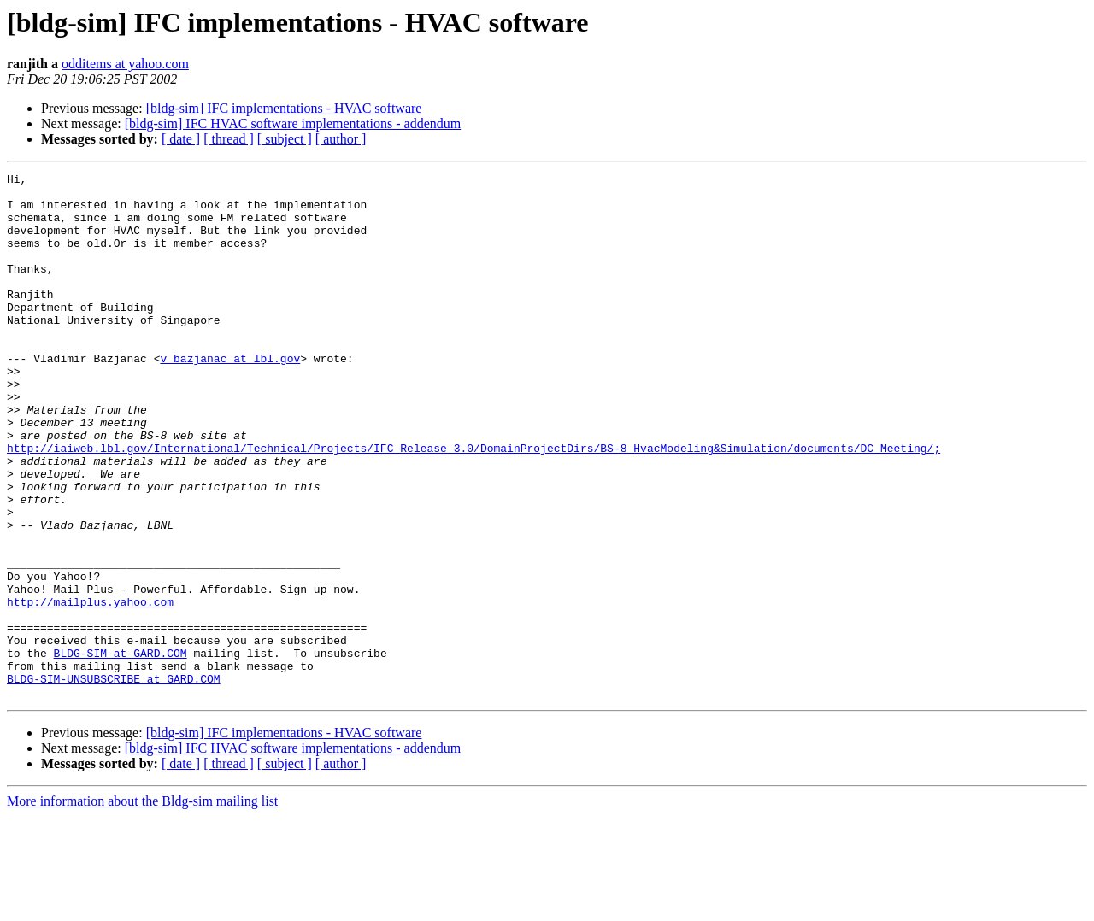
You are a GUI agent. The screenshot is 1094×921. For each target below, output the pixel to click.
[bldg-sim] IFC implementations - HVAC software (284, 108)
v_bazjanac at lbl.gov (230, 396)
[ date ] (181, 139)
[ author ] (341, 139)
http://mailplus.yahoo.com (90, 688)
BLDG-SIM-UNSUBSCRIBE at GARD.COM (114, 781)
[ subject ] (284, 139)
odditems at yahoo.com (125, 63)
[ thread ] (228, 139)
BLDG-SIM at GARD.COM (120, 750)
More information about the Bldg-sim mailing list (142, 906)
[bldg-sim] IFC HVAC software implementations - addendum (293, 123)
